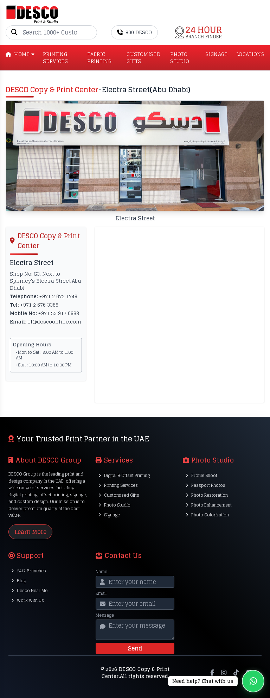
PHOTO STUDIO (179, 58)
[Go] (91, 32)
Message (105, 615)
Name (101, 571)
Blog (18, 580)
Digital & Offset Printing (124, 475)
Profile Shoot (201, 475)
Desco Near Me (29, 590)
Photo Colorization (207, 514)
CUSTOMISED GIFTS (143, 58)
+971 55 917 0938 (58, 313)
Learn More (30, 532)
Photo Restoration (207, 495)
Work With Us (27, 600)
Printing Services (118, 485)
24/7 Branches (28, 570)
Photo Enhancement (209, 505)
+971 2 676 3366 (39, 304)
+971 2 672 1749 (58, 296)
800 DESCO (134, 32)
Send (135, 648)
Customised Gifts (118, 495)
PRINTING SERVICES (55, 58)
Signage (109, 514)
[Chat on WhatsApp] (216, 681)
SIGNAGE (216, 54)
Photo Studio (114, 505)
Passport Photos (205, 485)
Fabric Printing (99, 58)
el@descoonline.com (54, 321)
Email (101, 593)
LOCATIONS (250, 54)
